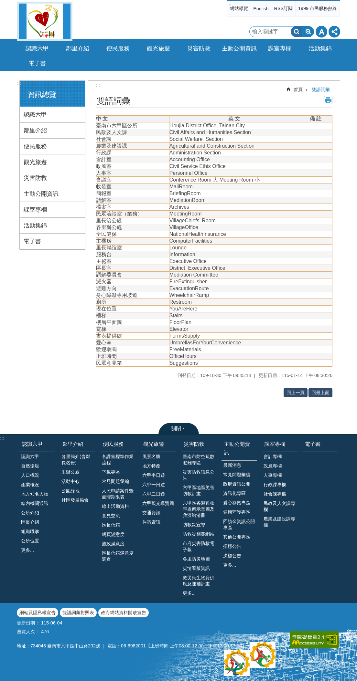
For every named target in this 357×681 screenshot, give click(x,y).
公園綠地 (70, 490)
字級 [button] (321, 31)
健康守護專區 (236, 512)
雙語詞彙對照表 (78, 612)
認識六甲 (35, 114)
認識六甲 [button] (37, 48)
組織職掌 (30, 531)
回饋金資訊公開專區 (239, 524)
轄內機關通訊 (34, 503)
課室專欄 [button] (279, 48)
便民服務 (35, 146)
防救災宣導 (194, 524)
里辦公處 (70, 472)
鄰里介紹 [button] (77, 48)
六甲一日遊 (153, 484)
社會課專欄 (275, 494)
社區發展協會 (75, 500)
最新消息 (232, 465)
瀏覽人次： (28, 631)
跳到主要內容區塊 (3, 3)
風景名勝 (151, 456)
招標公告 (232, 546)
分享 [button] (334, 31)
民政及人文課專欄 (279, 506)
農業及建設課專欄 (279, 522)
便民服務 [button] (118, 48)
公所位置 (30, 540)
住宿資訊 (151, 522)
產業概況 (30, 484)
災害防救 (35, 178)
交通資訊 (151, 512)
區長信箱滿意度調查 (118, 556)
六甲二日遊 (153, 494)
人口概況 (30, 475)
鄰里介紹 (35, 130)
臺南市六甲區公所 (44, 21)
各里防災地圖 (196, 558)
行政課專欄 (275, 484)
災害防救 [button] (199, 48)
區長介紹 (30, 522)
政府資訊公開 (236, 484)
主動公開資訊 (41, 194)
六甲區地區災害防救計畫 (198, 490)
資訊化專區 (234, 493)
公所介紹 (30, 512)
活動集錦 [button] (320, 48)
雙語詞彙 (321, 89)
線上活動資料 (115, 506)
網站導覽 (239, 8)
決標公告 (232, 555)
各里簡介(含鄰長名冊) (75, 459)
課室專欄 (35, 209)
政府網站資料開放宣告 (123, 612)
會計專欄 (273, 456)
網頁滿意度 (113, 534)
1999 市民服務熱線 (317, 8)
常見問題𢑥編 (115, 481)
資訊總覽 (42, 94)
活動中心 (70, 481)
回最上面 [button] (320, 392)
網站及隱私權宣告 (37, 612)
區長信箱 (111, 525)
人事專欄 (273, 475)
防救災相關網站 (198, 534)
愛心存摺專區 (236, 502)
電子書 (37, 63)
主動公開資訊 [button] (239, 48)
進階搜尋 (308, 31)
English (260, 8)
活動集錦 (35, 225)
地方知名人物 (34, 494)
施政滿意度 (113, 543)
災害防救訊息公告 (198, 475)
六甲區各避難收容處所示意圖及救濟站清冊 (198, 509)
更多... (27, 550)
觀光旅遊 (35, 162)
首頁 (298, 89)
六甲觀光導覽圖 (158, 503)
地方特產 (151, 465)
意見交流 (111, 515)
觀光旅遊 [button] (158, 48)
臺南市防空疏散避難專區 (198, 459)
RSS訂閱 (283, 8)
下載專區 (111, 472)
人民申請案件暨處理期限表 (118, 493)
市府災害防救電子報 (198, 546)
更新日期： (28, 622)
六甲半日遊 (153, 475)
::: (229, 2)
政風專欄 (273, 465)
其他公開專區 (236, 537)
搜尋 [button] (296, 31)
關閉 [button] (176, 428)
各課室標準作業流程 (118, 459)
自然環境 (30, 465)
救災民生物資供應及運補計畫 (198, 580)
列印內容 (328, 100)
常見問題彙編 (236, 474)
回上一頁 (296, 392)
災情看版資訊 (196, 568)
